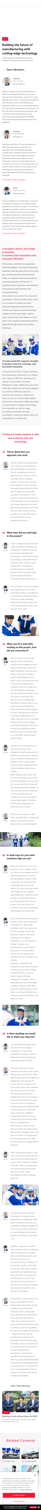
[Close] (35, 1475)
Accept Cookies (19, 1495)
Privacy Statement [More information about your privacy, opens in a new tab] (26, 1489)
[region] (19, 1490)
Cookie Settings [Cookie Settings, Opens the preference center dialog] (19, 1501)
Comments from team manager (13, 180)
